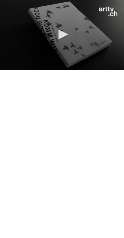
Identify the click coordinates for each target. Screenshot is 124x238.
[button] (62, 34)
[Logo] (108, 12)
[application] (62, 35)
